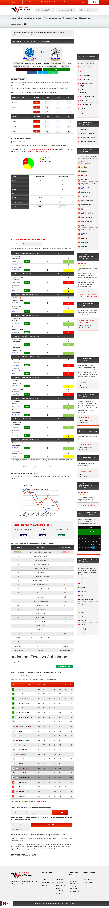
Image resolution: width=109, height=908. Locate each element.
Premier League (86, 67)
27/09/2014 (15, 436)
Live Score (19, 467)
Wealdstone (21, 754)
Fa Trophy (84, 109)
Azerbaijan (82, 629)
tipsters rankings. (84, 163)
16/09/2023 (15, 311)
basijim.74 (83, 492)
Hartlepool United (23, 726)
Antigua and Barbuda (86, 600)
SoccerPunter (17, 32)
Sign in (81, 325)
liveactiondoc (85, 217)
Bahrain (81, 633)
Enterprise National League (87, 85)
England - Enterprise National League (26, 253)
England (36, 32)
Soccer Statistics (27, 32)
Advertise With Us (40, 2)
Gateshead (55, 58)
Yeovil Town (21, 759)
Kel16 (82, 226)
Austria (81, 625)
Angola (81, 595)
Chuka (83, 167)
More (81, 113)
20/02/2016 (15, 406)
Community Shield (87, 96)
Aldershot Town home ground (38, 151)
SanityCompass (86, 201)
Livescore (68, 18)
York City (20, 689)
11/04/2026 (15, 261)
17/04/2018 (15, 365)
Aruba (81, 612)
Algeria (81, 587)
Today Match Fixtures (87, 133)
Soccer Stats (60, 879)
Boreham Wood (22, 703)
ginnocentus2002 (86, 184)
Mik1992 (82, 263)
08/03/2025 (16, 282)
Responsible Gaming (74, 882)
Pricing (23, 18)
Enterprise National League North (87, 91)
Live (29, 69)
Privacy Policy (74, 891)
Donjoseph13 (84, 205)
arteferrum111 (85, 221)
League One (85, 75)
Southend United (22, 712)
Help (76, 18)
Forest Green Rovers (24, 717)
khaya (82, 247)
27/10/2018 (15, 353)
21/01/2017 (15, 386)
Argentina (82, 604)
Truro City (20, 796)
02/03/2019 (15, 344)
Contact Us (53, 2)
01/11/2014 (15, 427)
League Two (85, 79)
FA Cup (83, 100)
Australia (82, 620)
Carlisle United (22, 699)
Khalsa (82, 382)
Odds (56, 69)
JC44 (82, 175)
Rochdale (20, 694)
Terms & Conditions (73, 887)
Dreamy (83, 238)
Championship (86, 71)
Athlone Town (85, 471)
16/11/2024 (15, 291)
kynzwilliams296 (86, 230)
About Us (29, 2)
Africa (81, 579)
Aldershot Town (29, 58)
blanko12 (83, 188)
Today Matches (61, 885)
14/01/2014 (15, 456)
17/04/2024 (16, 303)
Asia (80, 616)
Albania (81, 583)
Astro (82, 180)
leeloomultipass (86, 213)
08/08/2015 (15, 415)
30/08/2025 (16, 270)
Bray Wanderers (85, 444)
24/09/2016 (15, 394)
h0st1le (83, 234)
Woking (19, 731)
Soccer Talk (85, 18)
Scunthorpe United (23, 708)
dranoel (83, 209)
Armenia (82, 608)
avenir (82, 171)
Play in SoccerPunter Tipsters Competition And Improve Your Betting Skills (88, 294)
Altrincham (21, 745)
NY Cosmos (84, 418)
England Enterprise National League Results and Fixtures (47, 835)
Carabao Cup (85, 105)
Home (15, 18)
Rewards (62, 2)
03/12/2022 (15, 332)
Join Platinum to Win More (87, 505)
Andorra (82, 591)
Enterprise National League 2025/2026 (52, 32)
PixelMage (84, 196)
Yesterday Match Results (88, 137)
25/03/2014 (15, 448)
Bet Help (44, 885)
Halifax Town (22, 722)
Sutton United (22, 773)
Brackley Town (22, 782)
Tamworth (20, 736)
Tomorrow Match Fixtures (88, 142)
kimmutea (84, 192)
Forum (58, 894)
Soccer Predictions (48, 882)
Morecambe (21, 787)
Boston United (22, 740)
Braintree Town (22, 791)
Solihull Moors (22, 750)
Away (23, 142)
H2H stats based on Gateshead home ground (39, 149)
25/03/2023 (15, 324)
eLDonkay (84, 242)
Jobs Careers (88, 882)
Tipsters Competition (53, 18)
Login (83, 2)
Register (93, 2)
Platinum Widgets (35, 18)
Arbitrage (17, 24)
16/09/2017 (15, 374)
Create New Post (64, 666)
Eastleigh (20, 764)
